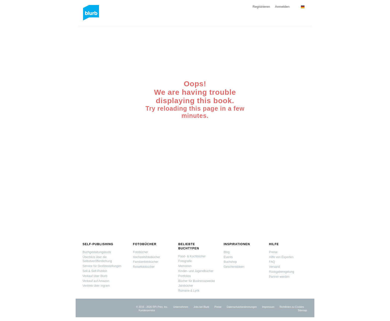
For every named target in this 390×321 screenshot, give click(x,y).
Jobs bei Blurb (201, 307)
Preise (273, 252)
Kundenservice (147, 310)
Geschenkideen (234, 267)
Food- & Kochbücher (192, 256)
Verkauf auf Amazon (96, 281)
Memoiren (185, 266)
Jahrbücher (185, 285)
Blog (227, 252)
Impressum (268, 307)
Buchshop (230, 262)
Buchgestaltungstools (97, 252)
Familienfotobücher (145, 262)
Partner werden (279, 276)
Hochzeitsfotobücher (146, 257)
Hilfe (274, 244)
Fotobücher (144, 244)
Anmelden (282, 6)
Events (228, 257)
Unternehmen (180, 307)
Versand (274, 267)
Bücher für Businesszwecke (196, 281)
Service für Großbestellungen (102, 266)
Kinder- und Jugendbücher (195, 271)
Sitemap (302, 310)
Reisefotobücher (143, 267)
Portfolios (184, 276)
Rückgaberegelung (281, 272)
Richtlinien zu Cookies (292, 307)
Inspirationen (237, 244)
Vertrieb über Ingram (96, 285)
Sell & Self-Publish (95, 271)
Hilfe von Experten (281, 257)
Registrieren (261, 6)
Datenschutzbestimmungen (242, 307)
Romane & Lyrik (188, 290)
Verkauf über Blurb (95, 276)
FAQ (272, 262)
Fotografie (185, 261)
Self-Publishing (98, 244)
